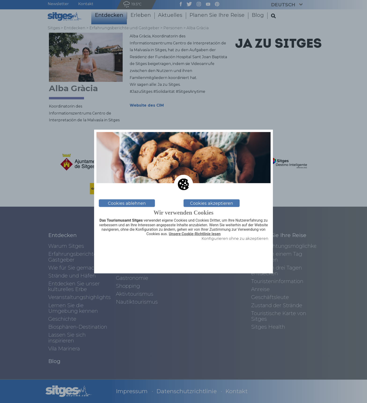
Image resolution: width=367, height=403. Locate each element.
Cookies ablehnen (127, 203)
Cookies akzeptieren (211, 203)
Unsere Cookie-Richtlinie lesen (195, 234)
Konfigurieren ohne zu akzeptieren (235, 238)
